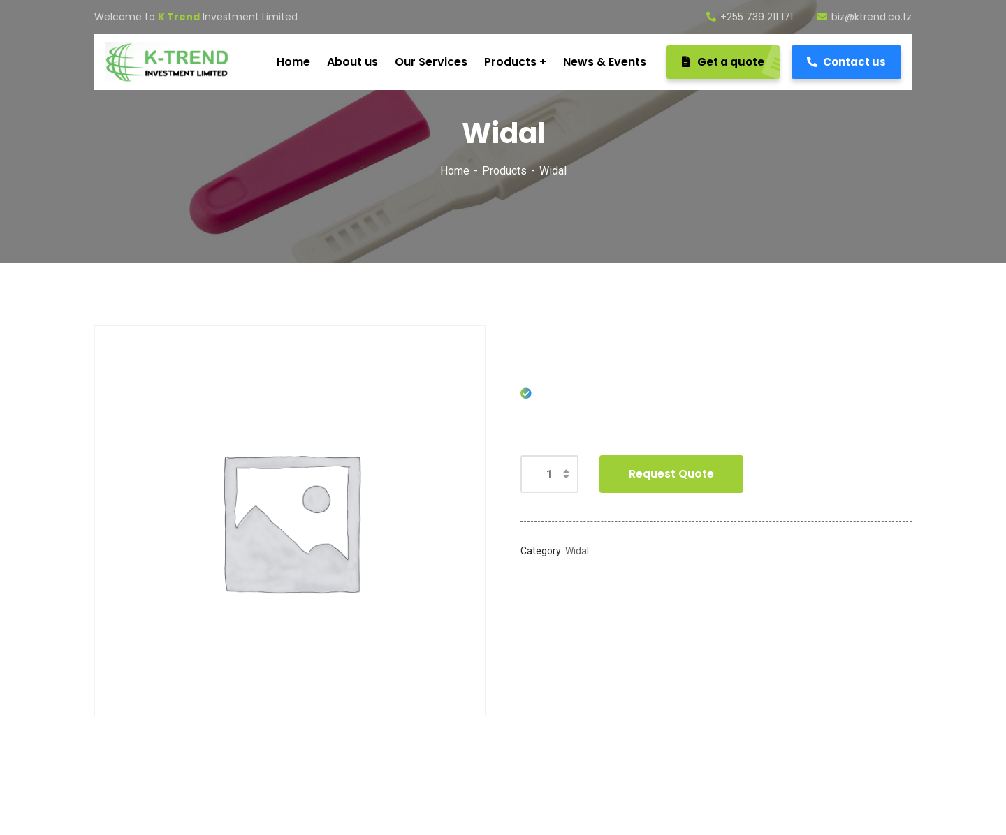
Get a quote (731, 62)
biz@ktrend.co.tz (864, 17)
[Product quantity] (549, 474)
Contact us (846, 61)
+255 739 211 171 (749, 17)
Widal (577, 550)
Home (454, 170)
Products (504, 170)
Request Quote (671, 474)
